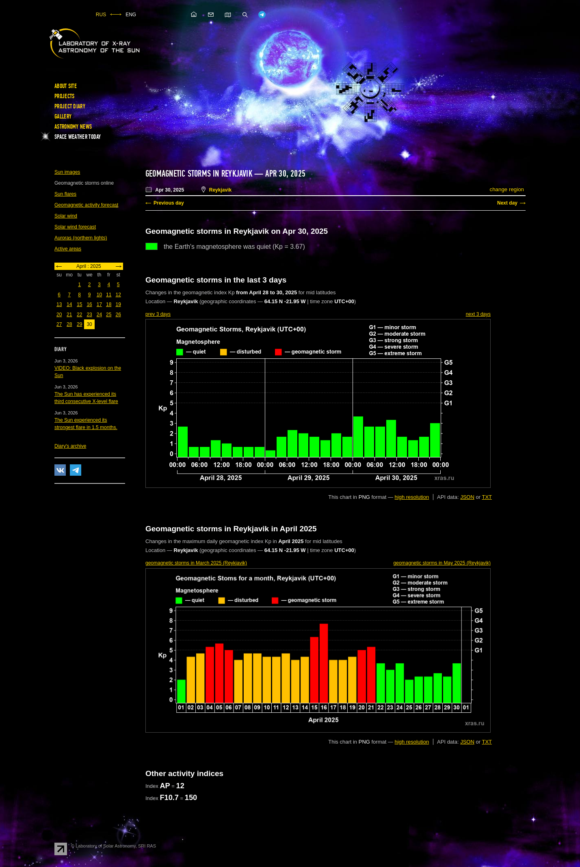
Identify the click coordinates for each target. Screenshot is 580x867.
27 (59, 324)
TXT (487, 497)
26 (118, 314)
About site (65, 86)
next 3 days (478, 314)
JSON (467, 497)
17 (99, 304)
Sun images (67, 172)
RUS (101, 14)
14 (69, 304)
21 (69, 314)
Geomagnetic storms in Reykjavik (198, 173)
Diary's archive (70, 446)
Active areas (67, 249)
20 (59, 314)
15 (79, 304)
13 (59, 304)
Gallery (62, 116)
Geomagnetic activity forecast (86, 205)
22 (79, 314)
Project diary (69, 106)
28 (69, 324)
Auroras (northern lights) (80, 238)
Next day (507, 203)
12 (118, 295)
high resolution (412, 497)
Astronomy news (73, 126)
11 (108, 295)
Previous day (169, 203)
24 (99, 314)
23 (89, 314)
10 (99, 295)
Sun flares (65, 194)
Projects (64, 96)
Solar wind (65, 216)
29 (79, 324)
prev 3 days (158, 314)
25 (108, 314)
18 (108, 304)
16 (89, 304)
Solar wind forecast (75, 227)
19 (118, 304)
